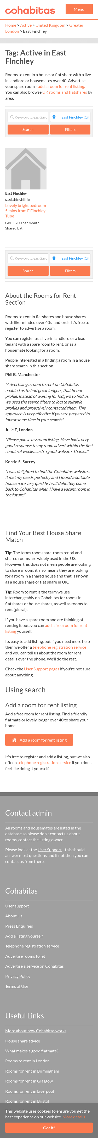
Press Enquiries (19, 925)
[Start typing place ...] (70, 117)
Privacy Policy (17, 976)
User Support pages (41, 668)
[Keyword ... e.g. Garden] (28, 117)
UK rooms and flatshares (64, 91)
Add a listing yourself (24, 935)
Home (10, 25)
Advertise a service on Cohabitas (34, 965)
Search (33, 129)
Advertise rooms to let (25, 956)
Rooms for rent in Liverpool (29, 1091)
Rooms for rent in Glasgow (29, 1080)
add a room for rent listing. (61, 86)
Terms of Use (16, 986)
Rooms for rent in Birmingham (32, 1070)
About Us (13, 915)
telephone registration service (59, 646)
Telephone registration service (32, 945)
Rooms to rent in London (27, 1060)
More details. (74, 1116)
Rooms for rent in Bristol (27, 1100)
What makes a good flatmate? (31, 1050)
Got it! (49, 1127)
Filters (70, 129)
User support (17, 905)
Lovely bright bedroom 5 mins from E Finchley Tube (25, 210)
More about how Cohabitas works (35, 1030)
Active (26, 25)
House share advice (22, 1040)
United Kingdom (50, 25)
